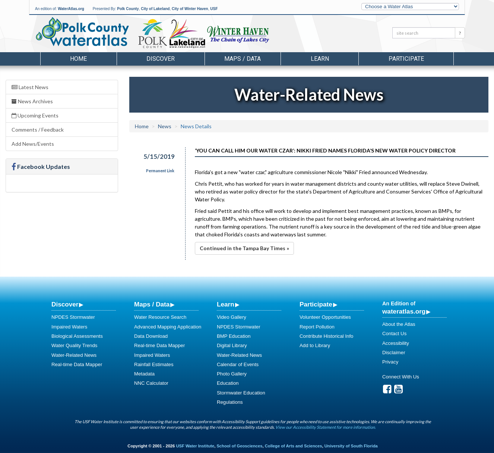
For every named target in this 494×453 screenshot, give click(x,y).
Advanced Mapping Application (167, 327)
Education (228, 383)
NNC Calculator (151, 383)
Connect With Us (400, 377)
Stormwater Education (241, 393)
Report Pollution (317, 327)
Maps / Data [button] (242, 58)
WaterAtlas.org (71, 9)
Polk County (128, 9)
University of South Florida (351, 446)
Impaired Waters (69, 327)
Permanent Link (160, 171)
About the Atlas (398, 324)
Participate (316, 304)
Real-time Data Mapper (76, 364)
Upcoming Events (35, 115)
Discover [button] (160, 58)
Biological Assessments (77, 336)
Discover (64, 304)
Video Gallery (231, 317)
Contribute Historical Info (326, 336)
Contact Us (394, 333)
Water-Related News (73, 355)
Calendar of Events (238, 364)
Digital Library (232, 345)
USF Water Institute (195, 446)
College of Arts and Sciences (293, 446)
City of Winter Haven (190, 9)
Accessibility (395, 343)
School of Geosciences (239, 446)
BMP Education (234, 336)
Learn (225, 304)
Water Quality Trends (74, 345)
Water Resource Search (160, 317)
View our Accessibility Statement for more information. (325, 427)
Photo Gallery (232, 374)
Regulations (230, 402)
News (164, 126)
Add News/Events (33, 144)
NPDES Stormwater (73, 317)
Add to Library (315, 345)
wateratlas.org (403, 311)
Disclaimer (393, 352)
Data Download (151, 336)
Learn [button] (320, 58)
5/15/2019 (159, 156)
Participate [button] (406, 58)
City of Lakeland (155, 9)
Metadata (144, 374)
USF (214, 9)
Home (78, 58)
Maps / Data (152, 304)
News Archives (32, 101)
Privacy (390, 362)
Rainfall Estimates (154, 364)
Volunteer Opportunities (325, 317)
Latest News (30, 87)
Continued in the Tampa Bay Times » (244, 248)
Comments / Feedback (38, 129)
